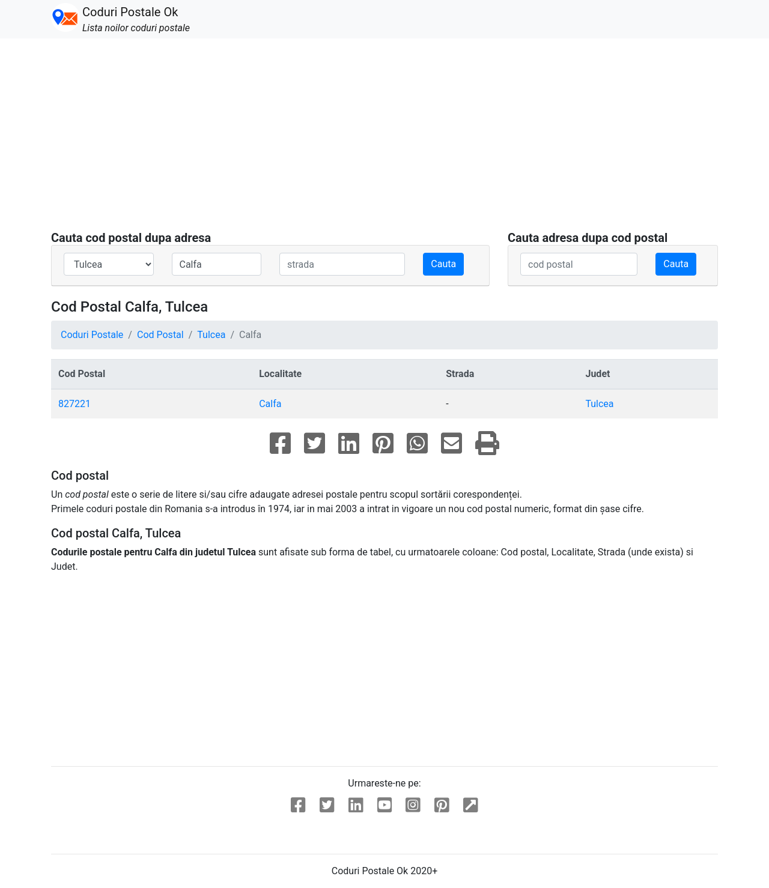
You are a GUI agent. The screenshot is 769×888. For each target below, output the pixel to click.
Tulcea (211, 334)
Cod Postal (160, 334)
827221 (74, 403)
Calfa (270, 403)
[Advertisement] (384, 142)
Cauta (443, 264)
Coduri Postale (92, 334)
